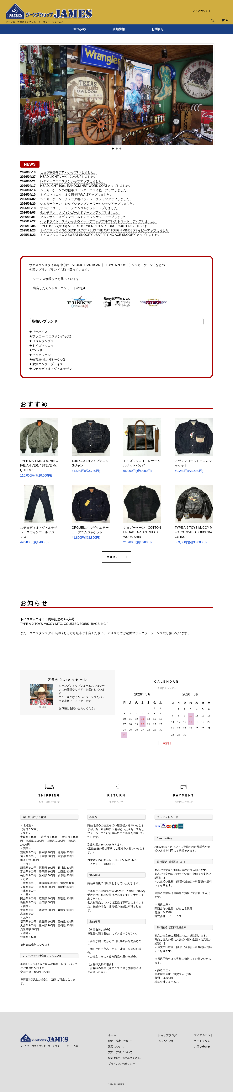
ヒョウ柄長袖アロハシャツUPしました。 (68, 172)
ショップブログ (167, 1035)
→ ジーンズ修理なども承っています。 (55, 279)
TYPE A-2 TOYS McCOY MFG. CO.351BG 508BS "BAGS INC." (194, 532)
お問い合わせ (202, 1046)
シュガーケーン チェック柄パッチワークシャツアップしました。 (86, 199)
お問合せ (157, 29)
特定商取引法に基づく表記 (124, 1057)
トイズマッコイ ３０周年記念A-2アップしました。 (76, 194)
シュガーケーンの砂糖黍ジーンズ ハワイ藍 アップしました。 (85, 190)
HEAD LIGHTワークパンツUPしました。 (68, 176)
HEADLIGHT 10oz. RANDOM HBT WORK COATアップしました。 (86, 185)
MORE (112, 557)
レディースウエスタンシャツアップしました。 (72, 181)
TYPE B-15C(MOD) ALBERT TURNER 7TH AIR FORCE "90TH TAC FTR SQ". (94, 226)
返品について (116, 1046)
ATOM (169, 1040)
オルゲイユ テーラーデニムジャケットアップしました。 (80, 208)
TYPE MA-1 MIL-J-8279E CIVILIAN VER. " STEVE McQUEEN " (39, 465)
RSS (160, 1040)
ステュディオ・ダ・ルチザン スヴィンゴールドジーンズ (38, 532)
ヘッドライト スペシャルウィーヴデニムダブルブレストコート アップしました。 (98, 221)
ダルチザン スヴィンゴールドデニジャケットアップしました (83, 217)
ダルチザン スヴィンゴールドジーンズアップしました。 (80, 212)
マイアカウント (201, 10)
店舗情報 (119, 29)
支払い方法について (120, 1052)
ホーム (112, 1035)
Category (79, 29)
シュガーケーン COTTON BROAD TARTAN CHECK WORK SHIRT (142, 532)
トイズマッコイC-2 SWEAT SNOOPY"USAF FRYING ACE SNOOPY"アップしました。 (100, 234)
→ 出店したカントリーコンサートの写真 (57, 288)
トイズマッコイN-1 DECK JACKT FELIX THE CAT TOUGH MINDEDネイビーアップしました (104, 230)
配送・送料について (120, 1040)
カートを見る (202, 1040)
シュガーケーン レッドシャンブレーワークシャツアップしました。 (88, 203)
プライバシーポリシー (121, 1063)
